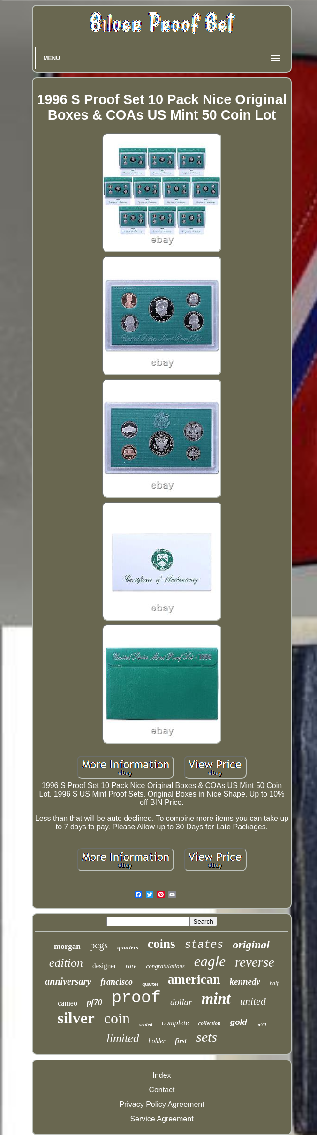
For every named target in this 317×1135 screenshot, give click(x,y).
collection (209, 1023)
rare (131, 966)
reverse (254, 962)
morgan (67, 946)
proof (136, 998)
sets (206, 1037)
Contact (161, 1090)
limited (122, 1038)
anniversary (68, 981)
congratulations (165, 966)
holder (157, 1041)
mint (215, 998)
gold (238, 1022)
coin (117, 1018)
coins (161, 944)
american (194, 979)
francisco (116, 981)
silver (76, 1018)
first (181, 1041)
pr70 (261, 1024)
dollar (181, 1002)
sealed (145, 1024)
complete (175, 1023)
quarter (150, 984)
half (274, 983)
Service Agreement (161, 1119)
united (253, 1001)
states (203, 945)
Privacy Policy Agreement (161, 1104)
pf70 (94, 1002)
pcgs (99, 945)
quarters (127, 947)
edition (66, 963)
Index (161, 1075)
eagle (210, 961)
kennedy (245, 981)
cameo (67, 1003)
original (251, 945)
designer (104, 966)
